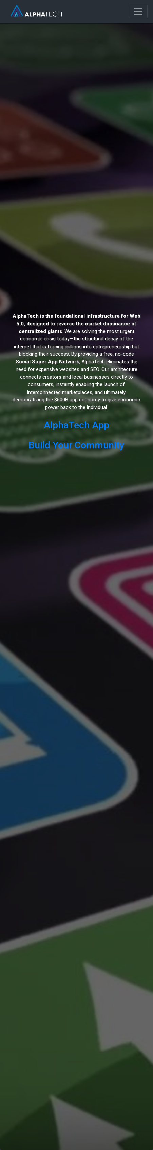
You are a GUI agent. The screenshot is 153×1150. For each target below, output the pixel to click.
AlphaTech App (76, 425)
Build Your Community (76, 445)
